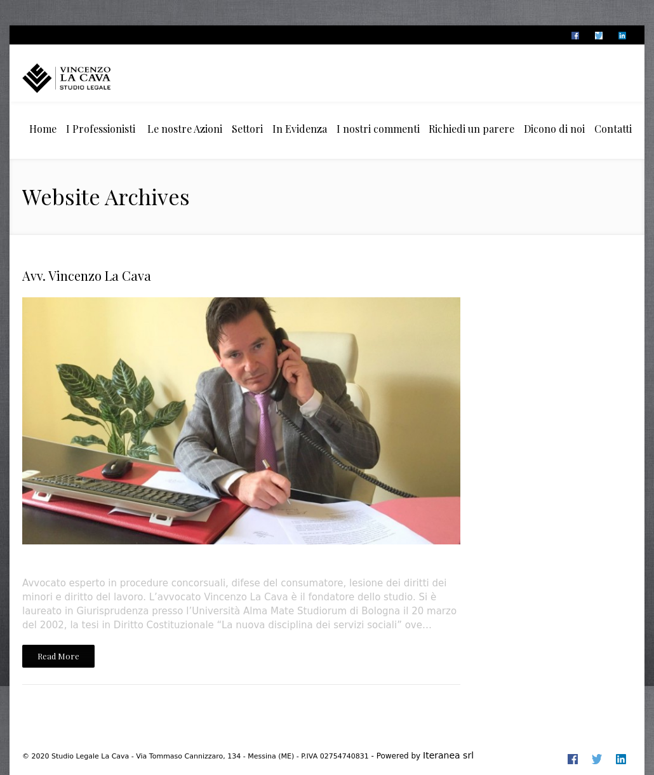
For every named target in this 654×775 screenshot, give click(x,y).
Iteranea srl (448, 755)
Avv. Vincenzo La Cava (86, 275)
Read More (58, 655)
